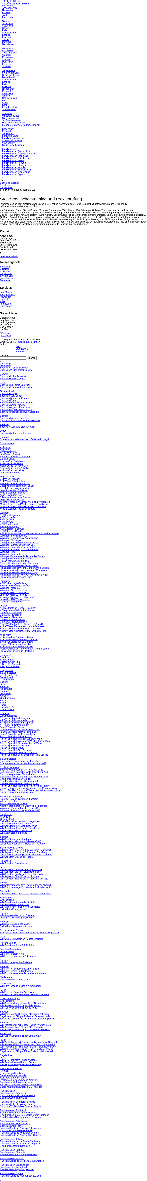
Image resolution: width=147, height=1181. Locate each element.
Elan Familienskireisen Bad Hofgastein (19, 783)
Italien (3, 382)
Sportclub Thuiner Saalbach (14, 367)
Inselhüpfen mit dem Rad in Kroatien (18, 1080)
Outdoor (4, 605)
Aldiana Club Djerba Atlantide (15, 468)
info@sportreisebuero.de (16, 3)
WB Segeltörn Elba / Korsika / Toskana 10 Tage (24, 878)
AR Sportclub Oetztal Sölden (14, 725)
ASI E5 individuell (9, 524)
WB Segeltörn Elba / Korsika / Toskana (19, 876)
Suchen (31, 358)
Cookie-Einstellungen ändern (20, 343)
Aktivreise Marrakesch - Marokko (16, 646)
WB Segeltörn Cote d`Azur (13, 863)
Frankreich (5, 861)
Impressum (7, 17)
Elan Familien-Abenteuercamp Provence (20, 1117)
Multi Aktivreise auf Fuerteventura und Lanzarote (24, 648)
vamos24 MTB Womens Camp (15, 599)
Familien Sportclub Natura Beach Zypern (20, 1176)
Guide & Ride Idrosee (11, 601)
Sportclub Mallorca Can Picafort (16, 418)
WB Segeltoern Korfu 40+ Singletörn (18, 902)
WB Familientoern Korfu (12, 954)
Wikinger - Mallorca (10, 588)
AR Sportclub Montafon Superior (16, 722)
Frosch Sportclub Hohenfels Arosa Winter (21, 743)
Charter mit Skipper (10, 998)
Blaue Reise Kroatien (11, 1068)
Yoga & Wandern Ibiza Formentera (17, 509)
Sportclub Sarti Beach (11, 396)
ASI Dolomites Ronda (11, 531)
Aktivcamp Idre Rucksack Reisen (17, 637)
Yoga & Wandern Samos (12, 492)
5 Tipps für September (11, 664)
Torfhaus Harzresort (10, 472)
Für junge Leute (8, 943)
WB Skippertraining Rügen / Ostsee (18, 1062)
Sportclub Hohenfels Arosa (13, 376)
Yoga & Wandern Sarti (11, 495)
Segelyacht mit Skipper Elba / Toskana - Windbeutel (26, 1051)
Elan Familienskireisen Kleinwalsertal (19, 781)
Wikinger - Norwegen (10, 540)
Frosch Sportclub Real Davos (15, 745)
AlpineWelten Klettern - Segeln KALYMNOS (22, 624)
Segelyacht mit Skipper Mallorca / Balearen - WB (25, 1016)
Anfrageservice (10, 8)
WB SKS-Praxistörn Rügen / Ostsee (18, 1060)
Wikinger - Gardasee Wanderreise (17, 545)
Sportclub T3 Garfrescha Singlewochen (20, 761)
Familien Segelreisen (10, 949)
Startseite (7, 21)
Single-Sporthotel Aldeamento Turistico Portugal (24, 439)
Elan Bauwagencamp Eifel (13, 1098)
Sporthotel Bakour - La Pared (15, 456)
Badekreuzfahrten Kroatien (13, 1075)
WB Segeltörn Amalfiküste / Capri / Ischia (21, 869)
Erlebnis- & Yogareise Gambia (15, 497)
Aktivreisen (5, 271)
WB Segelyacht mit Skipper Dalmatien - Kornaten (25, 1029)
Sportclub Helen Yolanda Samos (16, 402)
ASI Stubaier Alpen (9, 526)
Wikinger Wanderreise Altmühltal (16, 558)
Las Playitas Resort (10, 454)
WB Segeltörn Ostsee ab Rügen (16, 857)
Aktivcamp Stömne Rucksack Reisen (18, 639)
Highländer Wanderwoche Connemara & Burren (24, 568)
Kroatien (4, 424)
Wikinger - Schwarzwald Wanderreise (19, 538)
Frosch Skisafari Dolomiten (13, 803)
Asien (3, 702)
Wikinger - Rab (7, 552)
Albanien (4, 696)
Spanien (4, 416)
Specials (4, 657)
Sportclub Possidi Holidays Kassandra (19, 412)
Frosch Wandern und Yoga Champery (19, 563)
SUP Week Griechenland (12, 481)
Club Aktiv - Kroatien (10, 615)
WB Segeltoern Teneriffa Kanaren (17, 839)
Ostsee (3, 1057)
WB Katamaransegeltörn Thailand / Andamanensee (26, 893)
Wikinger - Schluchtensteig (13, 536)
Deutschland (6, 677)
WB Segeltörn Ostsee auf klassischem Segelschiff (25, 850)
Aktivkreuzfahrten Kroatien (13, 1077)
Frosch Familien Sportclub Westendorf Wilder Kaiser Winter (30, 790)
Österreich (5, 365)
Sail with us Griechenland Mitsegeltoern (20, 821)
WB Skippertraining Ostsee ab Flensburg (21, 1064)
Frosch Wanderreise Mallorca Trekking (19, 565)
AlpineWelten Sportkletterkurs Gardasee (20, 628)
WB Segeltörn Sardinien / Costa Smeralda (21, 874)
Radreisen (5, 581)
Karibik (3, 705)
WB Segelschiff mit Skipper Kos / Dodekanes (23, 1003)
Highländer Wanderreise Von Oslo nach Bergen (24, 575)
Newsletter (7, 10)
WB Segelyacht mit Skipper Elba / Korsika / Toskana (26, 1049)
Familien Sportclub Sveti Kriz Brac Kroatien (22, 1161)
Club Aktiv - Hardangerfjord (14, 622)
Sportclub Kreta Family (11, 1126)
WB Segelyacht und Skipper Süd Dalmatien (22, 1027)
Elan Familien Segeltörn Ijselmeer (17, 1169)
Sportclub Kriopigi (9, 393)
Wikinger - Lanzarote (10, 554)
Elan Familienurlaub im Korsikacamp (18, 1112)
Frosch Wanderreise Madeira (15, 561)
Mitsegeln (5, 817)
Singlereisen (6, 276)
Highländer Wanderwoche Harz (16, 577)
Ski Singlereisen (8, 673)
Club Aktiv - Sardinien (11, 612)
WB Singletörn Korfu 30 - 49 (14, 904)
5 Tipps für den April (10, 662)
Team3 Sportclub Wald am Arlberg (17, 734)
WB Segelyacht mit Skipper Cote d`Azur (20, 1036)
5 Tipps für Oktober (10, 666)
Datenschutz (6, 306)
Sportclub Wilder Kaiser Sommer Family (20, 1106)
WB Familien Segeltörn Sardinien (17, 992)
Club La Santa (7, 459)
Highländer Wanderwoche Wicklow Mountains (23, 570)
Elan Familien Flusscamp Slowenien (18, 1154)
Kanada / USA (7, 707)
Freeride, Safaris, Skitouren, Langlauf (19, 799)
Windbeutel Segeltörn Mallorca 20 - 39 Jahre (23, 843)
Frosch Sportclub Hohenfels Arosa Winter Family (25, 786)
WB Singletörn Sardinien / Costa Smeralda (21, 939)
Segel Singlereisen (9, 675)
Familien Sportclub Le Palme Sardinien (20, 1141)
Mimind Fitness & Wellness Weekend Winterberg (25, 502)
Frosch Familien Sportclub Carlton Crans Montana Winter (29, 788)
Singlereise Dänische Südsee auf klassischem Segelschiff (29, 932)
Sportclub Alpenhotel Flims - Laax (17, 774)
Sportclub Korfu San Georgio (14, 398)
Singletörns (5, 897)
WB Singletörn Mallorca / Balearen (17, 915)
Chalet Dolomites (9, 452)
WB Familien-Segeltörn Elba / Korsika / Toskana (24, 994)
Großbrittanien (7, 698)
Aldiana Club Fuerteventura (14, 466)
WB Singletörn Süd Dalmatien (15, 924)
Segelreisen (6, 185)
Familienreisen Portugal (12, 1150)
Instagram (6, 335)
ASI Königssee (7, 519)
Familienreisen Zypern (11, 1173)
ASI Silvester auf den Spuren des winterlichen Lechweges (29, 533)
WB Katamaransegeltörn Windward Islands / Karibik (26, 887)
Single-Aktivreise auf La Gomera (16, 642)
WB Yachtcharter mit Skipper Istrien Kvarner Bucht (25, 1025)
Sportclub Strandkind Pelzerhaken (17, 1095)
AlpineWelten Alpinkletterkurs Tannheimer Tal (23, 631)
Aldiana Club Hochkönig (12, 470)
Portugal (4, 437)
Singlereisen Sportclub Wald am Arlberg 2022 (23, 763)
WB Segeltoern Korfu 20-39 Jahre (17, 945)
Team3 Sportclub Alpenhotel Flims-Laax (20, 729)
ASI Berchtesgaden (10, 515)
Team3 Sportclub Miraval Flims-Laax (18, 732)
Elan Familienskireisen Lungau (15, 779)
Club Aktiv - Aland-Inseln (12, 619)
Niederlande (6, 689)
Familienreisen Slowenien (13, 1152)
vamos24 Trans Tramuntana (14, 592)
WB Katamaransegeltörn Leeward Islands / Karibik (25, 885)
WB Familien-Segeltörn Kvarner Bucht (19, 969)
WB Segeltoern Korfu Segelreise (16, 823)
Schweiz (4, 374)
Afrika (3, 700)
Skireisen (4, 269)
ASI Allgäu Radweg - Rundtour (15, 585)
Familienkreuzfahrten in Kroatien (16, 1082)
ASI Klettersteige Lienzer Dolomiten (18, 608)
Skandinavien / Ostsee (11, 848)
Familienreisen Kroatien (12, 1158)
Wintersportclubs (8, 716)
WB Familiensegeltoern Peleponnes (18, 956)
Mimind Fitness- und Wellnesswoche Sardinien (24, 504)
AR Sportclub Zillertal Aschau (15, 718)
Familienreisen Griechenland (14, 1121)
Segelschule (6, 187)
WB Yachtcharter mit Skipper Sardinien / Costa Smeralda (29, 1042)
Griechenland (7, 391)
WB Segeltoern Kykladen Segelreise (18, 826)
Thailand (4, 891)
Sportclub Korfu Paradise (13, 405)
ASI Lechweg (6, 522)
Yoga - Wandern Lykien (12, 499)
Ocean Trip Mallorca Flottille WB (16, 917)
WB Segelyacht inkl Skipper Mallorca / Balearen (24, 1014)
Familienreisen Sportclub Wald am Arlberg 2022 (24, 772)
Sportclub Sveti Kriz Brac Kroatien (17, 427)
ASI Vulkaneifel (8, 517)
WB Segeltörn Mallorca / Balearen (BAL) (20, 841)
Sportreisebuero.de (10, 183)
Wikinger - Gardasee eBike (13, 590)
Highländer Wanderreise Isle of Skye (18, 572)
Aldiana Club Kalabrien (11, 463)
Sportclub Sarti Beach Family (15, 1123)
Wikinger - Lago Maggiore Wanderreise (20, 547)
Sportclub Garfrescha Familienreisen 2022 (21, 770)
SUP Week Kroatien (10, 479)
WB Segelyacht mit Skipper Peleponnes (20, 1005)
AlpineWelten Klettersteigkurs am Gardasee (22, 626)
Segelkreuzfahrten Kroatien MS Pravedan (21, 1087)
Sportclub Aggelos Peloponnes (15, 407)
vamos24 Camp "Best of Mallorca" (17, 597)
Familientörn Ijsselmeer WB (14, 979)
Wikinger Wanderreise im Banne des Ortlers (22, 556)
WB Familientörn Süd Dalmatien (16, 971)
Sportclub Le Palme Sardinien (15, 385)
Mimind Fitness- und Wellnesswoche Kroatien (23, 506)
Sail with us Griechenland (13, 909)
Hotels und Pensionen (11, 796)
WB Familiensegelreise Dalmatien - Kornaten (23, 973)
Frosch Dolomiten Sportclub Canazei (18, 752)
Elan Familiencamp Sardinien (15, 1146)
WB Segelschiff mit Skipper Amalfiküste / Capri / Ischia (27, 1044)
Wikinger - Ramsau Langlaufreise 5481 (20, 808)
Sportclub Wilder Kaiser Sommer (16, 370)
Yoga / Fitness (7, 476)
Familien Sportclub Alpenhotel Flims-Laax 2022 (24, 776)
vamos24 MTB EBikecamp (13, 595)
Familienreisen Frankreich (13, 1110)
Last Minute (8, 5)
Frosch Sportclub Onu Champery (17, 750)
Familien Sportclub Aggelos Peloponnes (20, 1128)
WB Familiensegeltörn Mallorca (16, 962)
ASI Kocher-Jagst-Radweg (13, 583)
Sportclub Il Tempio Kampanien (16, 387)
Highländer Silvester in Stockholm (17, 651)
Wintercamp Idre (8, 801)
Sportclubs (5, 266)
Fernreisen (5, 280)
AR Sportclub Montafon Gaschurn (17, 720)
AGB (4, 15)
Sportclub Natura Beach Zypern (16, 433)
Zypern (3, 431)
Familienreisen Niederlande (14, 1167)
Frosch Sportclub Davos (12, 748)
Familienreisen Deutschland (14, 1093)
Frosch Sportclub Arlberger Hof (16, 736)
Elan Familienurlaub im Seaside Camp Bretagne (24, 1115)
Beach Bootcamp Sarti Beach (15, 483)
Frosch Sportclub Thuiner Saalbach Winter (21, 739)
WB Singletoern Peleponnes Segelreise (20, 907)
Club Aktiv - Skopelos (11, 617)
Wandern (4, 513)
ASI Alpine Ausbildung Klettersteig (17, 610)
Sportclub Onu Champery (13, 378)
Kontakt (6, 12)
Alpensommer (7, 659)
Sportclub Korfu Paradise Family (16, 1130)
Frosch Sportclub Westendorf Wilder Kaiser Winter (25, 741)
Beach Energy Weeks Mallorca (15, 488)
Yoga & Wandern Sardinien (14, 490)
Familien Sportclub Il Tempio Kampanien (20, 1143)
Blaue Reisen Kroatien (11, 1073)
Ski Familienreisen (9, 767)
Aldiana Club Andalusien (12, 461)
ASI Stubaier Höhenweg (12, 529)
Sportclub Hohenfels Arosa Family (17, 1104)
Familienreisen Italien (11, 1139)
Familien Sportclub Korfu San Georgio (19, 1133)
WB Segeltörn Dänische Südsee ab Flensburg (23, 852)
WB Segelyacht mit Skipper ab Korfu (18, 1008)
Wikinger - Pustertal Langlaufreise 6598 (20, 810)
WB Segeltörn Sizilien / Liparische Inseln (20, 872)
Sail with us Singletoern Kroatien (16, 926)
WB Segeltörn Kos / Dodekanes (16, 830)
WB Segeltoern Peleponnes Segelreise (20, 828)
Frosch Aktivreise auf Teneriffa (15, 644)
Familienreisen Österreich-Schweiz (17, 1102)
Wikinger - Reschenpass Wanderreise (19, 549)
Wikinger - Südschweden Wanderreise (19, 542)
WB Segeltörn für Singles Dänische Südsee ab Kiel (26, 854)
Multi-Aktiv (5, 635)
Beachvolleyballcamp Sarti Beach (17, 486)
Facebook (6, 333)
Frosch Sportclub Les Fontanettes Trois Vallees (24, 755)
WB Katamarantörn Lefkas (13, 833)
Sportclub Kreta (8, 400)
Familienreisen (7, 278)
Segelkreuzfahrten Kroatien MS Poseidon (21, 1084)
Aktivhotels (5, 449)
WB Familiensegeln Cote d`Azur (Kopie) (20, 986)
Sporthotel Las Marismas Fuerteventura (20, 420)
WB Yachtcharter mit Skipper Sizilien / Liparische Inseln (28, 1047)
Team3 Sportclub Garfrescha (14, 727)
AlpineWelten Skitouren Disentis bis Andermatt (23, 806)
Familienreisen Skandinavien (14, 1165)
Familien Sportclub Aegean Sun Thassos (20, 1135)
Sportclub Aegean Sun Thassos (16, 409)
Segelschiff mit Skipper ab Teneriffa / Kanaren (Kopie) (27, 1018)
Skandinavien (7, 443)
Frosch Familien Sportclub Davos (17, 792)
